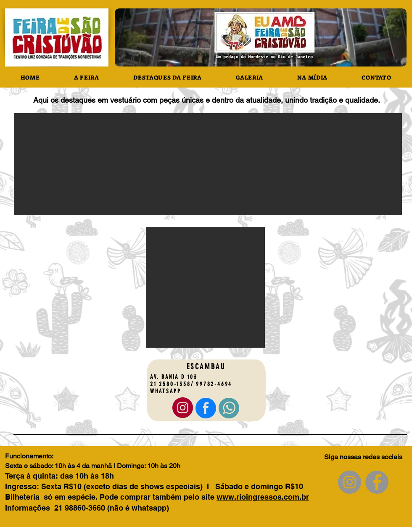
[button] (208, 164)
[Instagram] (349, 482)
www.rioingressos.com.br (263, 496)
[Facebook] (376, 482)
